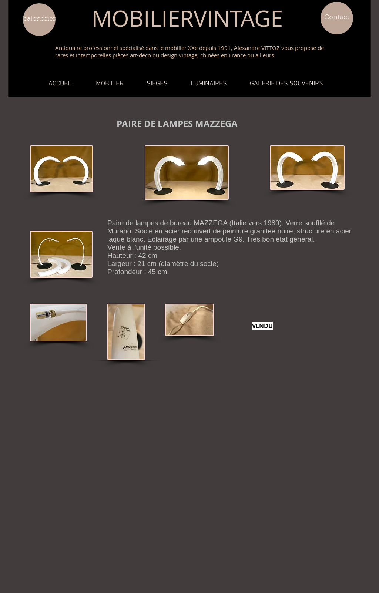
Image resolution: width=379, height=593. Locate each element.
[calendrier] (39, 19)
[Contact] (337, 18)
